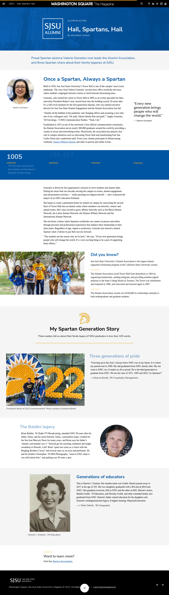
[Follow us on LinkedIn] (153, 4)
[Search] (141, 3)
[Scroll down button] (84, 588)
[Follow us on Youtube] (165, 4)
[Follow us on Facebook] (149, 4)
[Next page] (162, 584)
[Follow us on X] (157, 4)
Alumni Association (62, 561)
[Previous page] (157, 584)
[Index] (3, 3)
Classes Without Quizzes (64, 142)
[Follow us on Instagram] (161, 4)
